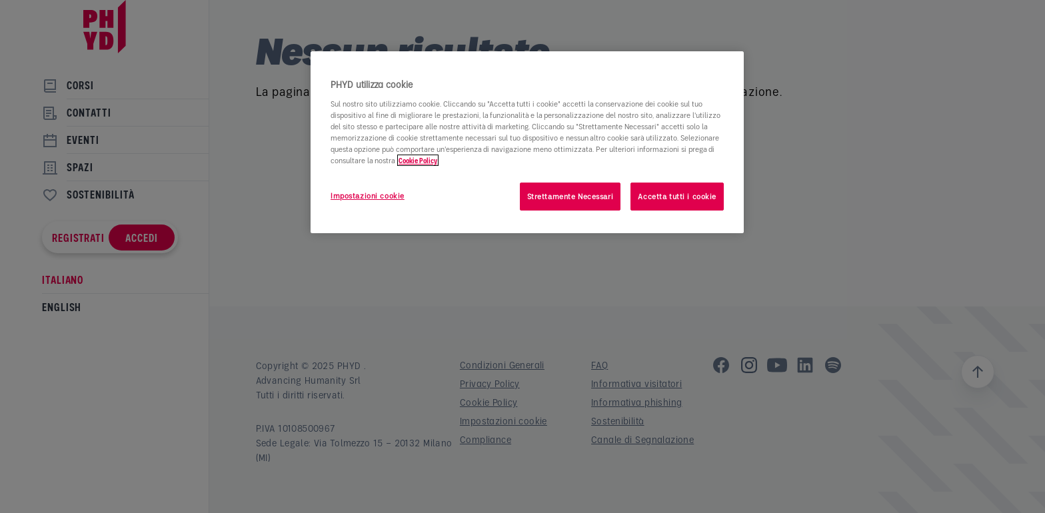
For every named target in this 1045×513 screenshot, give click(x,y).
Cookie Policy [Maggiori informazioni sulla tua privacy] (418, 160)
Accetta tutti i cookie (677, 196)
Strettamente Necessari (570, 196)
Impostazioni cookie (368, 195)
